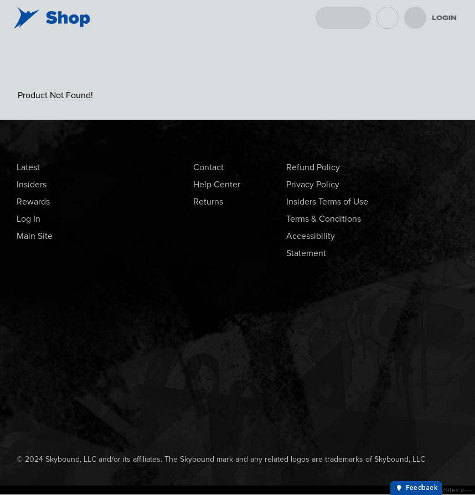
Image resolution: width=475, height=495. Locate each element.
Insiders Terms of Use (327, 201)
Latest (28, 167)
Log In (28, 218)
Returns (208, 201)
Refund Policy (313, 167)
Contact (208, 167)
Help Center (216, 184)
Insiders (32, 184)
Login (444, 17)
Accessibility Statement (310, 244)
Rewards (33, 201)
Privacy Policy (312, 184)
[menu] (415, 18)
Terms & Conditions (323, 218)
